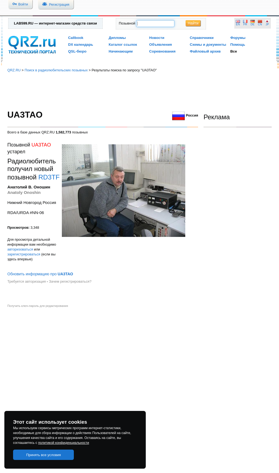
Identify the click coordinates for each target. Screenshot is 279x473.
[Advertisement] (139, 91)
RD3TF (49, 177)
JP (267, 24)
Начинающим (121, 51)
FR (245, 24)
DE (252, 24)
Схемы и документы (208, 44)
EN (238, 24)
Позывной (127, 23)
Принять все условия (43, 455)
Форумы (237, 38)
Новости (157, 38)
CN (260, 24)
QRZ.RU (14, 70)
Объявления (160, 44)
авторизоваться (20, 249)
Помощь (237, 44)
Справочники (201, 38)
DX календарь (80, 44)
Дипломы (117, 38)
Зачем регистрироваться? (70, 281)
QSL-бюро (77, 51)
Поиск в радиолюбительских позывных (56, 70)
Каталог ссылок (123, 44)
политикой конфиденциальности (63, 443)
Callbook (75, 38)
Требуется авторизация (26, 281)
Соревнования (162, 51)
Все (233, 51)
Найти (193, 23)
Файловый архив (205, 51)
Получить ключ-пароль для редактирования (37, 305)
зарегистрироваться (23, 254)
